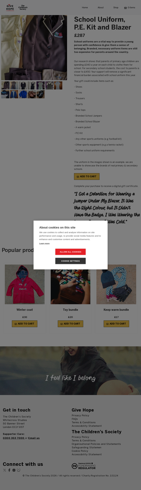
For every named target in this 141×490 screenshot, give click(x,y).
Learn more (44, 248)
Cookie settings (87, 256)
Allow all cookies (53, 256)
